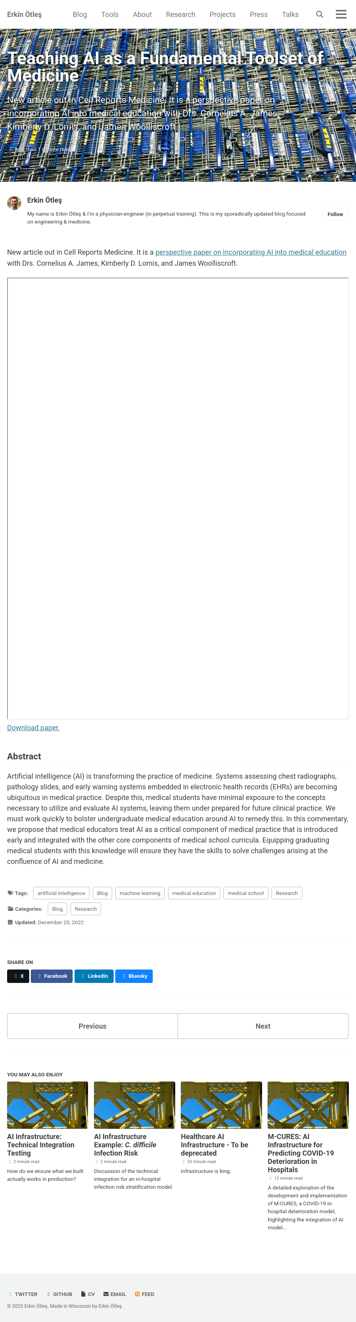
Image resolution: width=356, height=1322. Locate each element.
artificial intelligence (61, 892)
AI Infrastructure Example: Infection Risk (125, 1142)
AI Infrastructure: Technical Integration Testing (41, 1142)
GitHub (58, 1292)
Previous (93, 1024)
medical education (194, 892)
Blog (80, 14)
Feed (144, 1292)
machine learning (140, 892)
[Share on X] (18, 974)
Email (114, 1292)
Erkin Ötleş (24, 14)
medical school (246, 892)
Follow (335, 214)
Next (263, 1024)
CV (87, 1292)
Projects (223, 14)
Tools (109, 14)
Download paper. (33, 727)
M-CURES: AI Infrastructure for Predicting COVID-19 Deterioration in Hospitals (301, 1151)
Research (180, 14)
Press (259, 14)
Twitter (22, 1292)
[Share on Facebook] (52, 974)
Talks (290, 14)
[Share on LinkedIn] (94, 974)
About (142, 14)
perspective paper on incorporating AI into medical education (251, 252)
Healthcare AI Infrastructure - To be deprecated (214, 1142)
